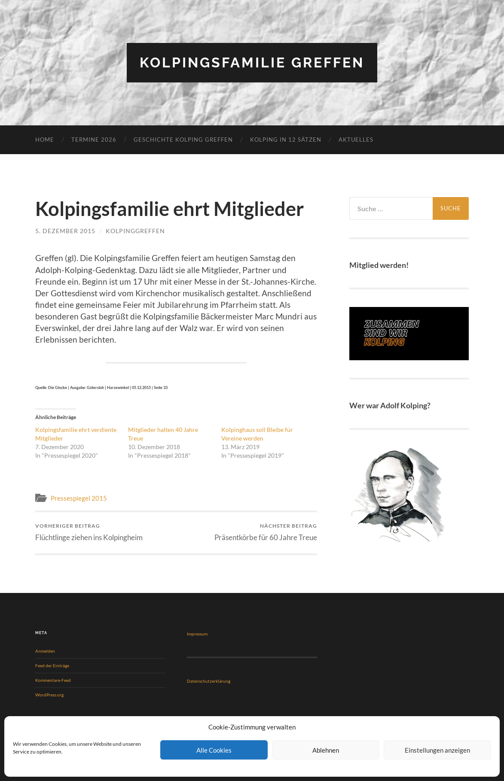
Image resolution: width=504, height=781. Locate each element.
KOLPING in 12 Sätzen (285, 139)
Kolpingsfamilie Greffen (252, 62)
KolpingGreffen (135, 230)
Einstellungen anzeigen (437, 750)
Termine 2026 (93, 139)
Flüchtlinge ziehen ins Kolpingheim (89, 532)
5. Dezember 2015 (65, 230)
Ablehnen (325, 750)
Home (44, 139)
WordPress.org (49, 694)
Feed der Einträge (52, 665)
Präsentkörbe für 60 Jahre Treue (265, 532)
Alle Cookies (214, 750)
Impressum (197, 633)
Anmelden (45, 650)
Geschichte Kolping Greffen (183, 139)
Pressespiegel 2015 (79, 498)
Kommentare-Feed (53, 680)
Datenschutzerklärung (208, 681)
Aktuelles (356, 139)
